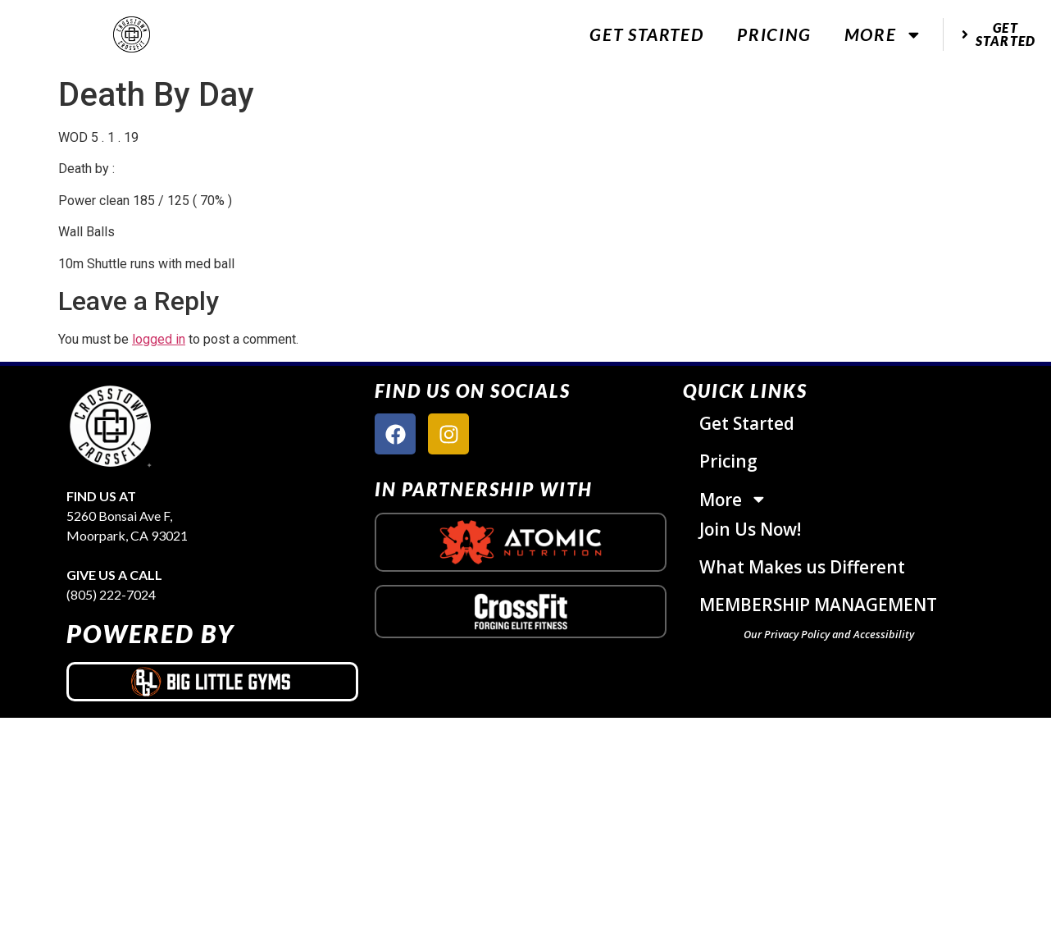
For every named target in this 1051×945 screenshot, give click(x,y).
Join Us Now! (750, 529)
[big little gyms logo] (212, 681)
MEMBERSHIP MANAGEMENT (818, 604)
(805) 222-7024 (111, 594)
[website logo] (131, 34)
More (883, 35)
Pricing (774, 34)
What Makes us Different (802, 566)
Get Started (646, 34)
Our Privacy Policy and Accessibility (829, 634)
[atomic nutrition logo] (520, 542)
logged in (158, 339)
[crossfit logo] (521, 611)
